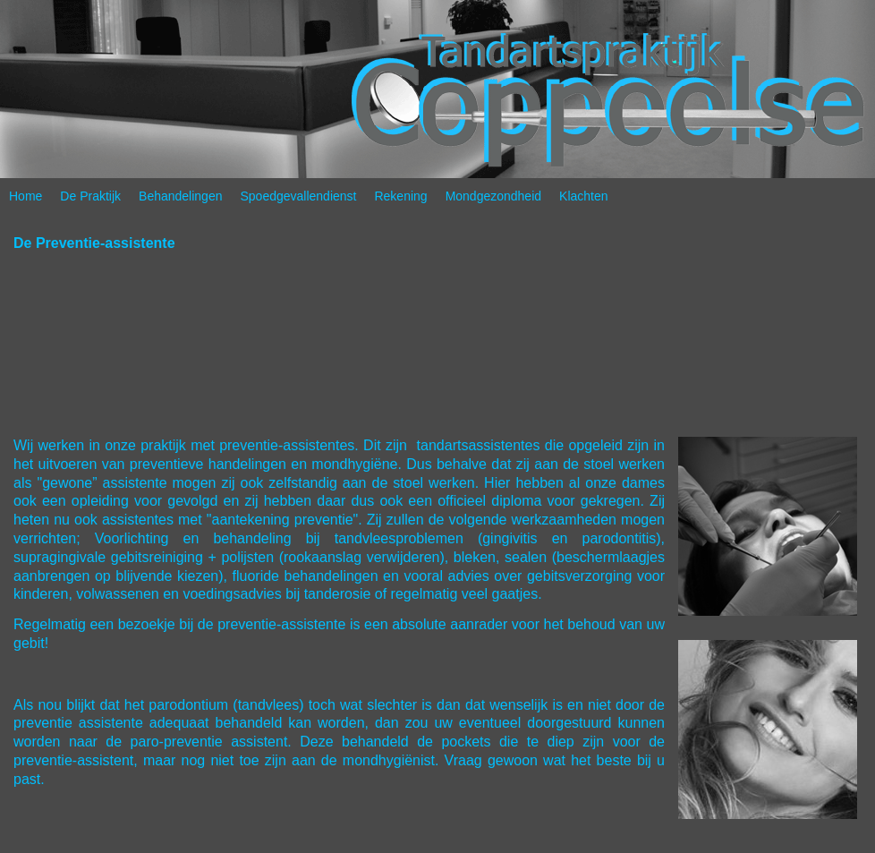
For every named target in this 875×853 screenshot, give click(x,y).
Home (25, 196)
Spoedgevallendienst (298, 196)
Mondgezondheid (493, 196)
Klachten (583, 196)
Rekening (400, 196)
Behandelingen (180, 196)
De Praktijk (90, 196)
